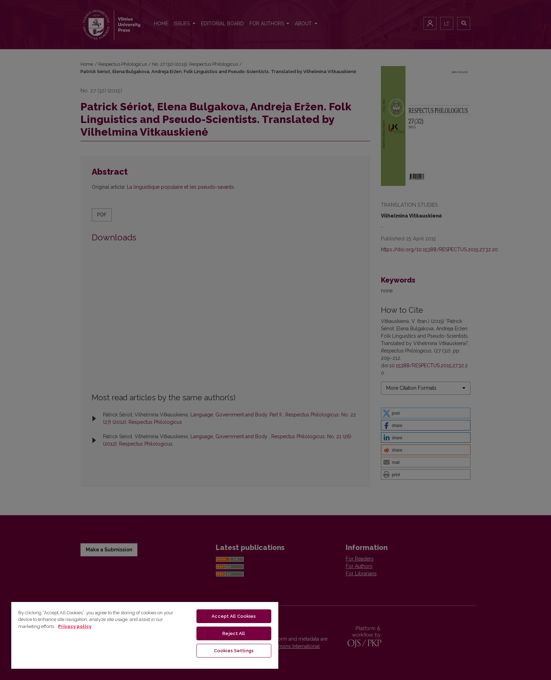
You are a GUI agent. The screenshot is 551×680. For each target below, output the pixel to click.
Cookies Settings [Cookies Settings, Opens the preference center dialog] (234, 650)
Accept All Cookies (234, 616)
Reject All (233, 633)
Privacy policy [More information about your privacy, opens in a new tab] (74, 626)
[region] (144, 635)
